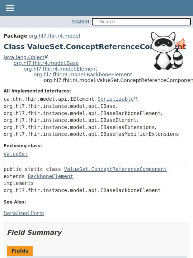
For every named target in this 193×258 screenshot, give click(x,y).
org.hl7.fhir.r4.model (54, 36)
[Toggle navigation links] (10, 9)
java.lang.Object (24, 57)
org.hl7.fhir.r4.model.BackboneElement (83, 74)
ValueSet (16, 154)
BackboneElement (50, 176)
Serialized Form (24, 213)
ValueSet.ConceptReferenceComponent (115, 169)
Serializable (116, 99)
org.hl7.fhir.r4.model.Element (60, 69)
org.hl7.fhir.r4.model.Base (46, 63)
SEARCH (80, 21)
